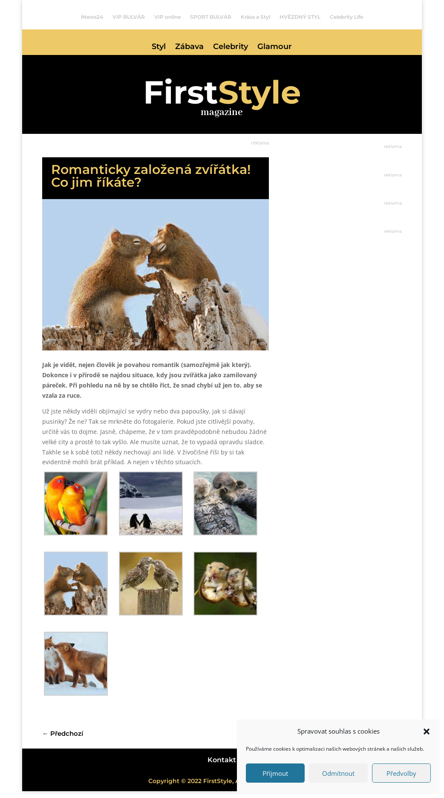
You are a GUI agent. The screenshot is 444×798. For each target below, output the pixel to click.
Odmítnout (338, 773)
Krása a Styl (255, 17)
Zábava (189, 47)
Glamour (274, 47)
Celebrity (230, 47)
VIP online (167, 17)
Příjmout (275, 773)
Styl (159, 47)
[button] (426, 731)
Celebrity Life (346, 17)
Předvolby (401, 773)
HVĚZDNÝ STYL (300, 17)
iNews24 (92, 17)
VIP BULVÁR (128, 17)
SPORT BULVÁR (210, 17)
